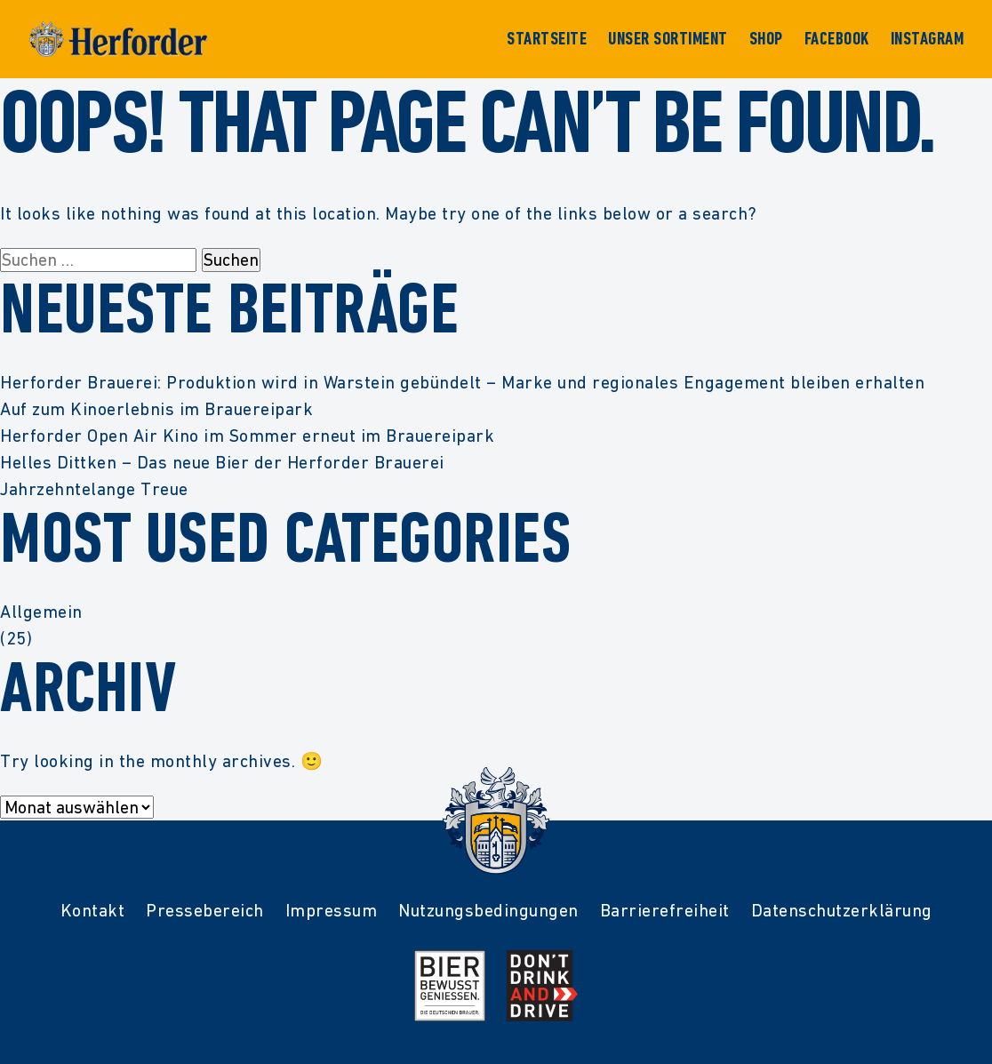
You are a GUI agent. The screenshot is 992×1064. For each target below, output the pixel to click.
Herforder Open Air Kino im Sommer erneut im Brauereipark (247, 435)
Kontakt (92, 910)
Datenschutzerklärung (841, 910)
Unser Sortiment (668, 39)
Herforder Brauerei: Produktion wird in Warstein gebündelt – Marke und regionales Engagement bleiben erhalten (462, 382)
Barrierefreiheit (665, 910)
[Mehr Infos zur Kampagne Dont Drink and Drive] (542, 985)
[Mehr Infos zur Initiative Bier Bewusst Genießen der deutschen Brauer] (449, 985)
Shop (766, 39)
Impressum (331, 910)
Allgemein (41, 611)
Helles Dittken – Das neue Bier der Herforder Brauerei (222, 462)
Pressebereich (205, 910)
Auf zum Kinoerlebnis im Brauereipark (156, 409)
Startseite (547, 39)
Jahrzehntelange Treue (94, 489)
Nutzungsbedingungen (488, 910)
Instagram (927, 39)
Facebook (836, 39)
